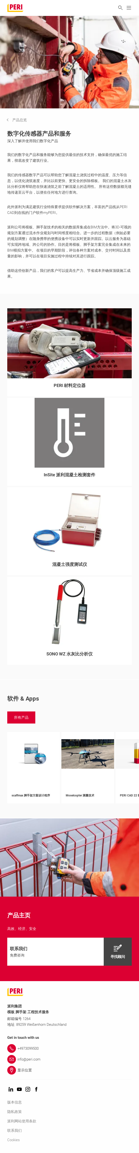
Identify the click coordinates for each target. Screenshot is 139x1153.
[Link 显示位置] (69, 1070)
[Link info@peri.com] (69, 1059)
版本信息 (14, 1102)
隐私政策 (14, 1112)
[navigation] (20, 120)
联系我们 (14, 1130)
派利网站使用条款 (21, 1121)
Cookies (13, 1140)
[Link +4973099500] (69, 1048)
